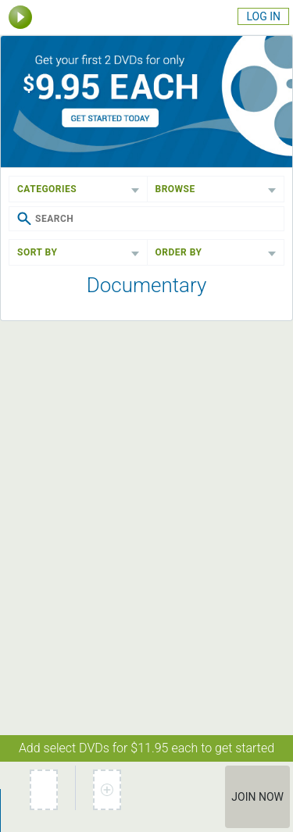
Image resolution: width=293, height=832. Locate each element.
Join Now (257, 797)
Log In (263, 16)
